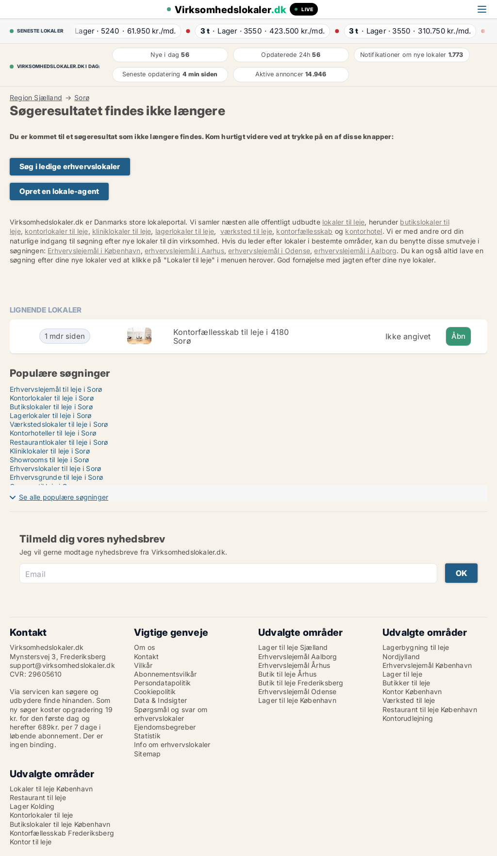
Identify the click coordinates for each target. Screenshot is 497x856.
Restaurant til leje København (429, 709)
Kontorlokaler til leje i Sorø (52, 398)
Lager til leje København (297, 700)
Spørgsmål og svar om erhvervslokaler (170, 713)
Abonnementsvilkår (165, 674)
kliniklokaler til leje (121, 231)
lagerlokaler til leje (184, 231)
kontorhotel (363, 231)
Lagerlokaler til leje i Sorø (51, 415)
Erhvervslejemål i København (94, 250)
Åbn (458, 336)
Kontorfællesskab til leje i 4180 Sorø (231, 336)
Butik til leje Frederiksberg (301, 683)
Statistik (147, 736)
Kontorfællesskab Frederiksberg (62, 833)
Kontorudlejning (407, 718)
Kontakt (146, 656)
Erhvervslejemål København (427, 665)
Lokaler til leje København (51, 789)
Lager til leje (402, 674)
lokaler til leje (343, 222)
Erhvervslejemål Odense (297, 691)
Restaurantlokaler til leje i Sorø (59, 442)
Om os (144, 647)
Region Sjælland (36, 98)
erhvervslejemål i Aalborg (355, 250)
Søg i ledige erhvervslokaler (69, 166)
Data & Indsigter (160, 700)
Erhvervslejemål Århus (294, 665)
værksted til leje (246, 231)
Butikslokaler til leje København (60, 824)
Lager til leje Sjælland (293, 647)
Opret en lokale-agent (59, 191)
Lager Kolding (32, 806)
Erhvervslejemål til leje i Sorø (56, 389)
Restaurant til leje (38, 797)
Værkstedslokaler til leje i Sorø (59, 424)
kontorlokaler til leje (56, 231)
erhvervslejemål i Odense (269, 250)
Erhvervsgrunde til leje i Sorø (56, 477)
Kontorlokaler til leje (41, 815)
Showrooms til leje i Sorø (49, 459)
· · (120, 30)
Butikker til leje (406, 683)
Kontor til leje (30, 842)
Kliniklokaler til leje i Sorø (50, 451)
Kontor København (412, 691)
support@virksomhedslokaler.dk (62, 665)
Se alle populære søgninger (63, 497)
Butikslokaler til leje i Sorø (51, 406)
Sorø (81, 98)
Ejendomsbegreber (165, 727)
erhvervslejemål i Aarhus (184, 250)
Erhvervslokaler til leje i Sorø (55, 468)
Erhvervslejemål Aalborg (297, 656)
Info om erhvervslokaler (172, 744)
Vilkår (143, 665)
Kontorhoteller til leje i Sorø (53, 433)
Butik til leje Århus (287, 674)
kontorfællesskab (304, 231)
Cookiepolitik (155, 691)
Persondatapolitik (162, 683)
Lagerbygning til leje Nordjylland (415, 651)
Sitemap (147, 754)
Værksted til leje (408, 700)
